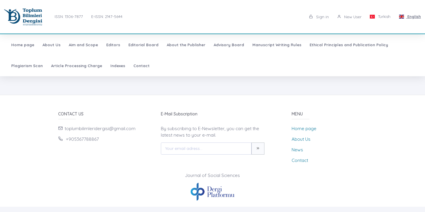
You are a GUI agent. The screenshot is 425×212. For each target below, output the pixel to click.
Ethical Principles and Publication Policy (349, 44)
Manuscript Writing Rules (276, 44)
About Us (51, 44)
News (297, 150)
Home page (22, 44)
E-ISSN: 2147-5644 (106, 16)
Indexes (117, 65)
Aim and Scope (83, 44)
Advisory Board (229, 44)
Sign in (319, 16)
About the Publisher (186, 44)
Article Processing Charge (76, 65)
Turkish (380, 16)
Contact (141, 65)
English (410, 16)
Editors (113, 44)
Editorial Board (143, 44)
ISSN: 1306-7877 (69, 16)
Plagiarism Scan (27, 65)
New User (349, 16)
